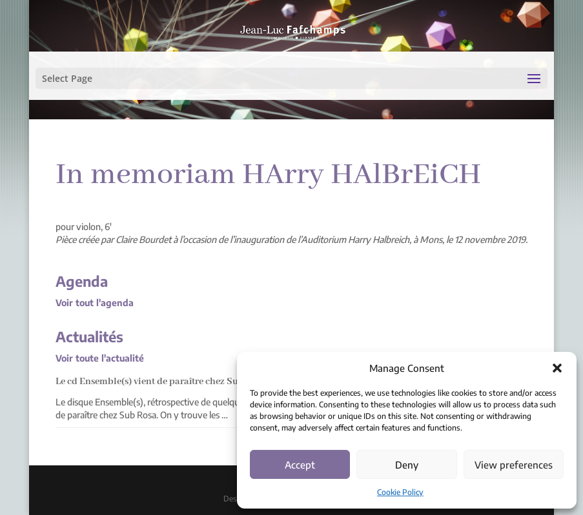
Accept (300, 465)
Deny (406, 465)
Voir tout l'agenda (95, 302)
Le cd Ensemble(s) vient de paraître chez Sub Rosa (161, 381)
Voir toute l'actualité (100, 358)
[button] (557, 368)
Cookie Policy (400, 492)
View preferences (514, 465)
